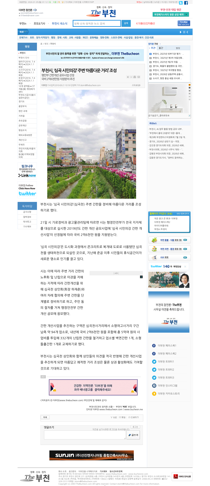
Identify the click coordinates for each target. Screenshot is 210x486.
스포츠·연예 (116, 37)
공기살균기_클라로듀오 (158, 116)
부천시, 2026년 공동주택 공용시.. (166, 74)
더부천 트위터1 (166, 361)
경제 (59, 37)
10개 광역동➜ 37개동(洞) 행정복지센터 (27, 89)
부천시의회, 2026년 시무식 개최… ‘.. (166, 150)
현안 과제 (23, 111)
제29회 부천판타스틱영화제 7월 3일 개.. (167, 137)
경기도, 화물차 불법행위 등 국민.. (166, 66)
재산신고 (23, 140)
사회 (65, 37)
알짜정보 (27, 217)
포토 (32, 37)
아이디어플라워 (161, 226)
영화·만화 (104, 37)
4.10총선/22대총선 (145, 23)
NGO (85, 37)
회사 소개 (62, 471)
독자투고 (27, 222)
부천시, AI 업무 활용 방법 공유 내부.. (166, 129)
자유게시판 (173, 2)
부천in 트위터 (160, 229)
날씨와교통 (148, 2)
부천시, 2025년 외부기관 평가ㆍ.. (166, 54)
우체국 (22, 145)
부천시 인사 (24, 58)
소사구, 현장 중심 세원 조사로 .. (165, 78)
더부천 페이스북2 (162, 222)
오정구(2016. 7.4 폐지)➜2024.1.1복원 (27, 80)
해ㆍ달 (61, 2)
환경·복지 (138, 37)
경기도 (22, 102)
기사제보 (68, 2)
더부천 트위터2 (166, 369)
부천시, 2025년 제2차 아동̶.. (165, 62)
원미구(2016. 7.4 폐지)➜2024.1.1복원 (27, 64)
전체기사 (23, 37)
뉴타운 (157, 2)
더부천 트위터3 (166, 377)
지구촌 (164, 2)
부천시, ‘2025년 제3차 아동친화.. (166, 58)
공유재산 (23, 126)
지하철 (22, 116)
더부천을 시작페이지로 (84, 2)
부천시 (22, 53)
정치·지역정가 (42, 37)
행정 (53, 37)
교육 (71, 37)
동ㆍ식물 (52, 2)
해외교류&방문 (25, 135)
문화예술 (94, 37)
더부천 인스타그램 (167, 385)
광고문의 (72, 471)
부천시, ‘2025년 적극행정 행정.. (165, 70)
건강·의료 (149, 37)
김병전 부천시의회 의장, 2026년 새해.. (167, 154)
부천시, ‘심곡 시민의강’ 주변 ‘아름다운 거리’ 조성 (79, 70)
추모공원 (23, 121)
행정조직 (23, 130)
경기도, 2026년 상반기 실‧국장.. (164, 142)
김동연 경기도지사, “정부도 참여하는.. (166, 158)
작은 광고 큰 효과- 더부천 (166, 219)
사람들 (77, 37)
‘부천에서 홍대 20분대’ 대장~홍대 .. (165, 133)
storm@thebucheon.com (90, 85)
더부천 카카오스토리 (169, 393)
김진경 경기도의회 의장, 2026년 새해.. (167, 145)
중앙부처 (23, 106)
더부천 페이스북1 (167, 345)
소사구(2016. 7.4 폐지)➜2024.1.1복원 (27, 72)
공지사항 (27, 212)
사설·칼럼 (128, 37)
